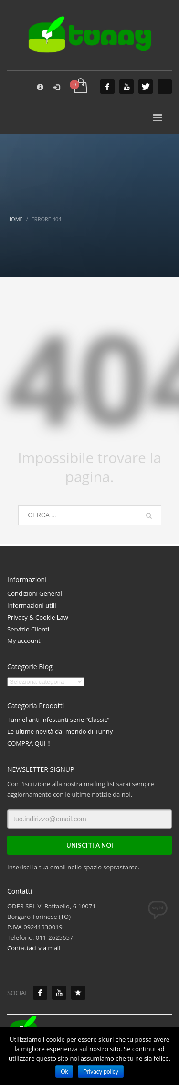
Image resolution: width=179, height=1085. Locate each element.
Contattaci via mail (33, 948)
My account (24, 640)
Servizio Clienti (28, 629)
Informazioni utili (31, 605)
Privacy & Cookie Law (37, 617)
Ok (64, 1071)
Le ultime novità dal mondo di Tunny (60, 731)
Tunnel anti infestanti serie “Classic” (58, 719)
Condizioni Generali (35, 593)
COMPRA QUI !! (29, 743)
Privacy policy (100, 1071)
